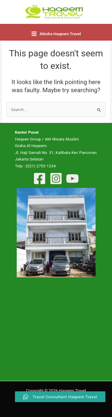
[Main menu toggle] (56, 34)
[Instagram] (56, 178)
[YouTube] (72, 178)
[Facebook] (39, 178)
